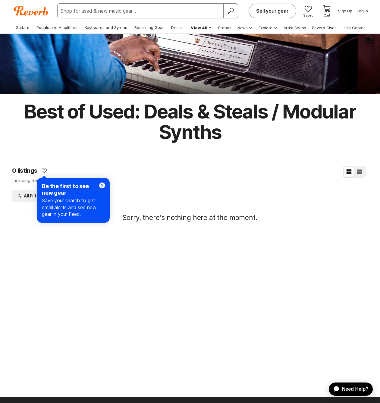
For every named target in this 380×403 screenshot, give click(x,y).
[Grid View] (349, 172)
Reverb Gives (324, 27)
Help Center (354, 27)
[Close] (102, 185)
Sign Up (345, 10)
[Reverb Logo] (31, 11)
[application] (348, 389)
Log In (362, 10)
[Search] (230, 11)
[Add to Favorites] (44, 170)
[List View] (359, 172)
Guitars (22, 27)
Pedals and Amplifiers (56, 27)
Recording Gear (149, 27)
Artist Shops (295, 27)
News (245, 27)
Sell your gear (272, 11)
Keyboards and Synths (106, 27)
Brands (224, 27)
